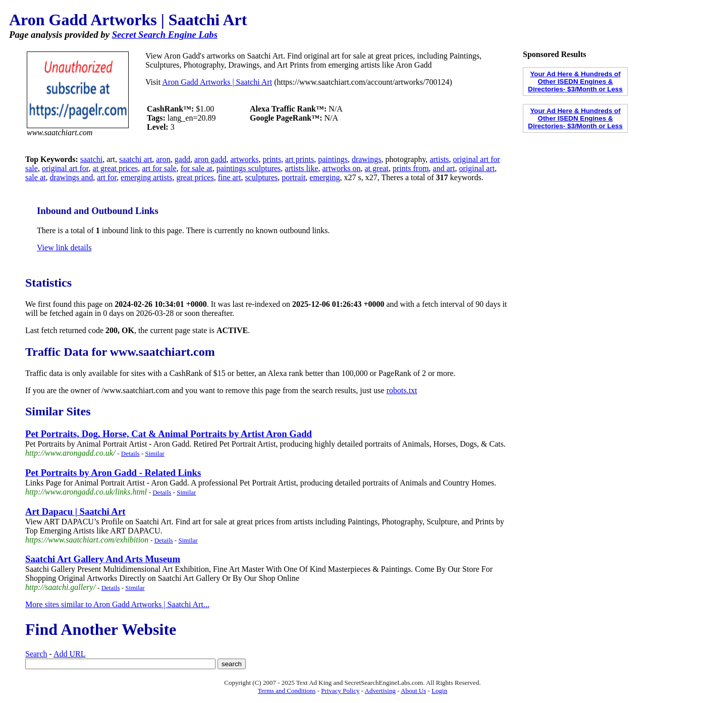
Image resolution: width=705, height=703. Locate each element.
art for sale (159, 168)
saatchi (91, 159)
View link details (64, 247)
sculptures (261, 177)
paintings (333, 159)
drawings (367, 159)
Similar (154, 453)
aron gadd (210, 159)
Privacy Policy (340, 690)
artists (439, 159)
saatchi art (135, 159)
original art (477, 168)
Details (130, 453)
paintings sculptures (248, 168)
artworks (244, 159)
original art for (65, 168)
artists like (301, 168)
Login (439, 690)
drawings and (71, 177)
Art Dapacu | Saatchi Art (75, 511)
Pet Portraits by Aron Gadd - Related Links (113, 472)
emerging (324, 177)
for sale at (196, 168)
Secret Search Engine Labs (165, 34)
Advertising (380, 690)
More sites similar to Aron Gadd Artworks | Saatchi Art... (117, 604)
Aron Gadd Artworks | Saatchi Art (217, 82)
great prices (194, 177)
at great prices (115, 168)
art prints (299, 159)
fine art (229, 177)
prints (271, 159)
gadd (182, 159)
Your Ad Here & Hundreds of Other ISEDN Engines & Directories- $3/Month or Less (575, 81)
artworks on (341, 168)
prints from (411, 168)
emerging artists (146, 177)
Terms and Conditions (287, 690)
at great (377, 168)
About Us (413, 690)
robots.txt (402, 390)
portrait (293, 177)
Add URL (69, 654)
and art (444, 168)
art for (107, 177)
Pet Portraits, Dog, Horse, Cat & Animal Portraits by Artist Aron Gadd (168, 433)
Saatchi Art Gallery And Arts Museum (102, 559)
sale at (35, 177)
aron (163, 159)
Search (36, 654)
